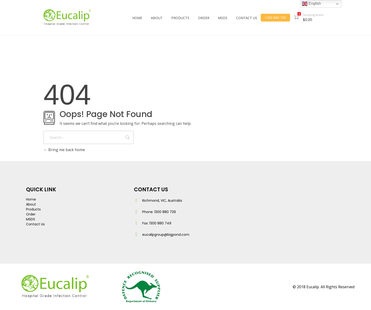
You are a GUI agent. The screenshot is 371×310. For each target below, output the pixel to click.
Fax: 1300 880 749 (156, 223)
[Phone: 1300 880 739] (136, 211)
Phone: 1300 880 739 (159, 212)
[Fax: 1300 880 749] (136, 223)
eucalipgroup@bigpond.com (165, 234)
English (311, 4)
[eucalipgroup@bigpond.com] (136, 234)
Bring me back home (64, 149)
